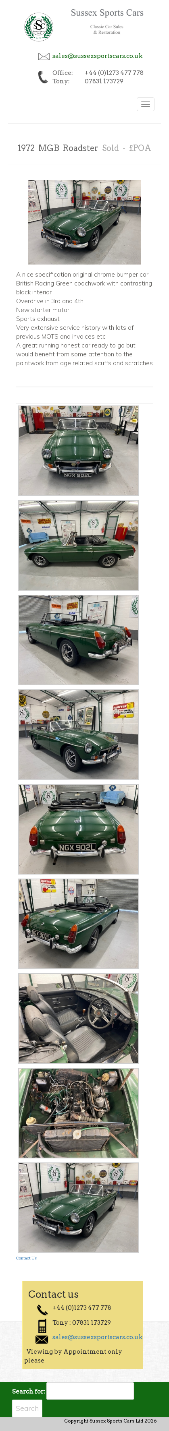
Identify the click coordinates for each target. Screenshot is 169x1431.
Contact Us (26, 1257)
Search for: (28, 1391)
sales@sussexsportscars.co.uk (97, 56)
